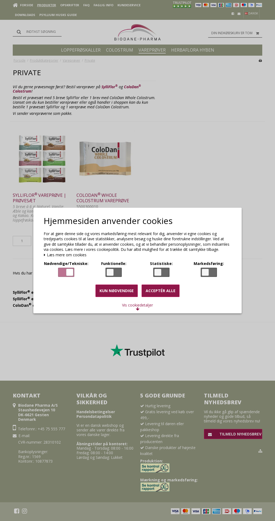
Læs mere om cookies (65, 255)
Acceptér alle (160, 290)
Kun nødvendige (117, 290)
